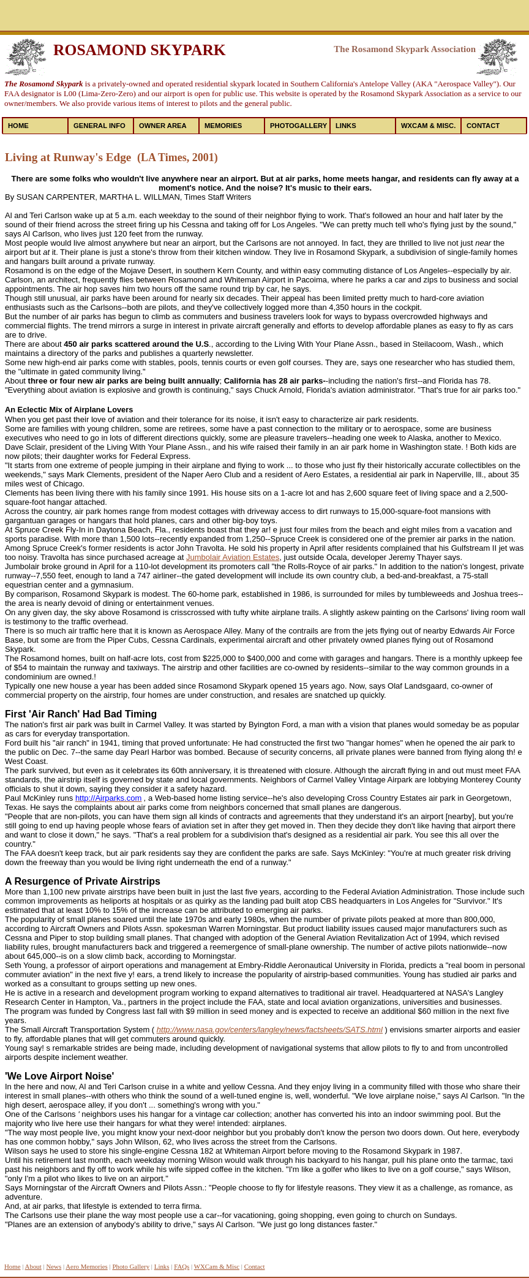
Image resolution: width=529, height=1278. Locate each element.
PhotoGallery (298, 125)
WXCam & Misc (216, 1266)
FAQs (181, 1266)
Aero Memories (87, 1266)
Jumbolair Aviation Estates (232, 557)
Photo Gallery (130, 1266)
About (33, 1266)
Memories (223, 125)
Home (18, 125)
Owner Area (163, 125)
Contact (483, 125)
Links (346, 125)
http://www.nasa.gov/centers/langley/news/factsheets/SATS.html (270, 1029)
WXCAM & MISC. (428, 125)
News (53, 1266)
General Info (99, 125)
